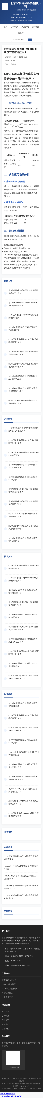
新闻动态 (5, 1024)
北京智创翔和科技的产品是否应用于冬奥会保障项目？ (21, 887)
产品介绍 (25, 27)
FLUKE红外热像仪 (9, 989)
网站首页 (5, 1011)
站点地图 (11, 1094)
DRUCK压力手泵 (9, 984)
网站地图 (3, 1094)
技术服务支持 (7, 997)
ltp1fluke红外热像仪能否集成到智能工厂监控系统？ (21, 877)
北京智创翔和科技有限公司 (11, 1096)
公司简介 (14, 27)
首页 (5, 27)
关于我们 (36, 27)
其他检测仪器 (7, 993)
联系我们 (21, 33)
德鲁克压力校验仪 (9, 980)
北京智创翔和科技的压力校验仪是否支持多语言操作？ (21, 857)
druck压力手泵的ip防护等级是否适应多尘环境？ (21, 867)
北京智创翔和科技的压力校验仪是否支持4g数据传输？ (21, 896)
